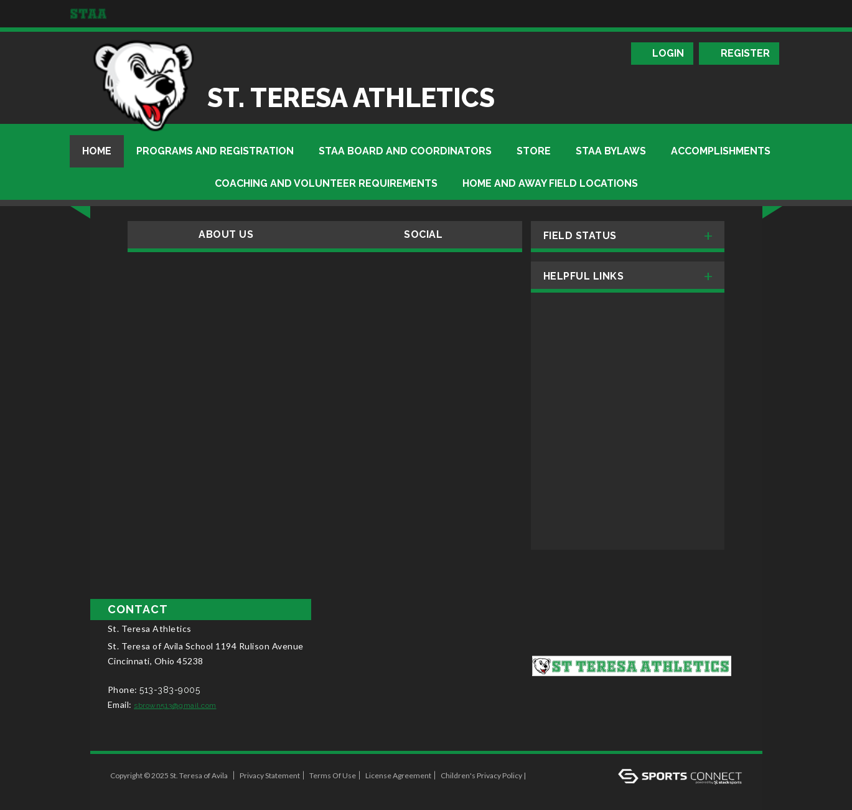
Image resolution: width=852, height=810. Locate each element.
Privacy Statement (270, 775)
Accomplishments (720, 151)
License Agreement (398, 775)
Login (668, 53)
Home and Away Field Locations (550, 183)
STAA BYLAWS (611, 151)
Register (745, 53)
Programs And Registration (215, 151)
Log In (124, 788)
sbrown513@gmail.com (175, 705)
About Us (226, 234)
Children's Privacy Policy (481, 775)
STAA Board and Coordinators (405, 151)
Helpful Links (583, 276)
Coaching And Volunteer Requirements (326, 183)
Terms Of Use (332, 775)
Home (96, 151)
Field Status (580, 236)
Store (534, 151)
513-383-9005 (169, 690)
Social (423, 234)
